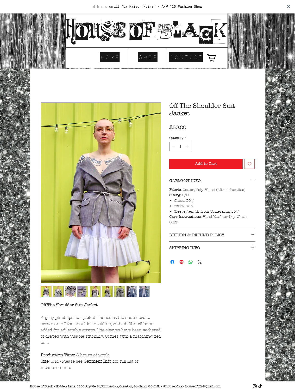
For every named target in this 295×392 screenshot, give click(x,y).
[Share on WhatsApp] (191, 262)
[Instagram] (254, 386)
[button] (216, 58)
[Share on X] (200, 262)
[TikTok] (260, 386)
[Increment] (188, 146)
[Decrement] (173, 146)
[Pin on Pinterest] (181, 262)
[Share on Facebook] (172, 262)
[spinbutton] (180, 146)
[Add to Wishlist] (250, 164)
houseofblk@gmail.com (202, 386)
